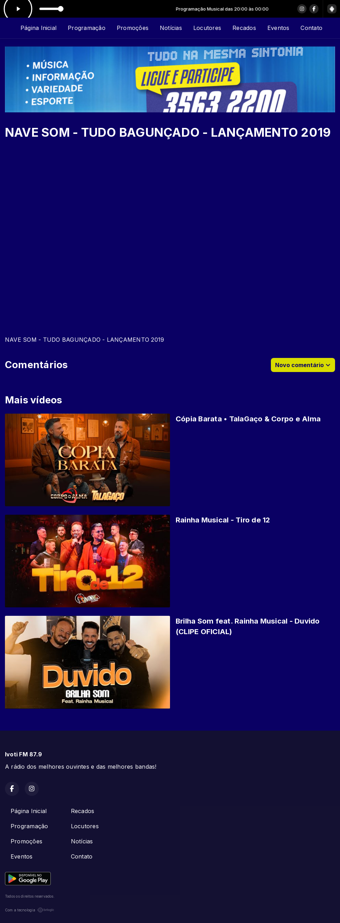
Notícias (171, 27)
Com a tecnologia (29, 909)
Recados (244, 27)
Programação (86, 27)
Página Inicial (38, 27)
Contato (311, 27)
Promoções (132, 27)
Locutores (207, 27)
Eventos (278, 27)
